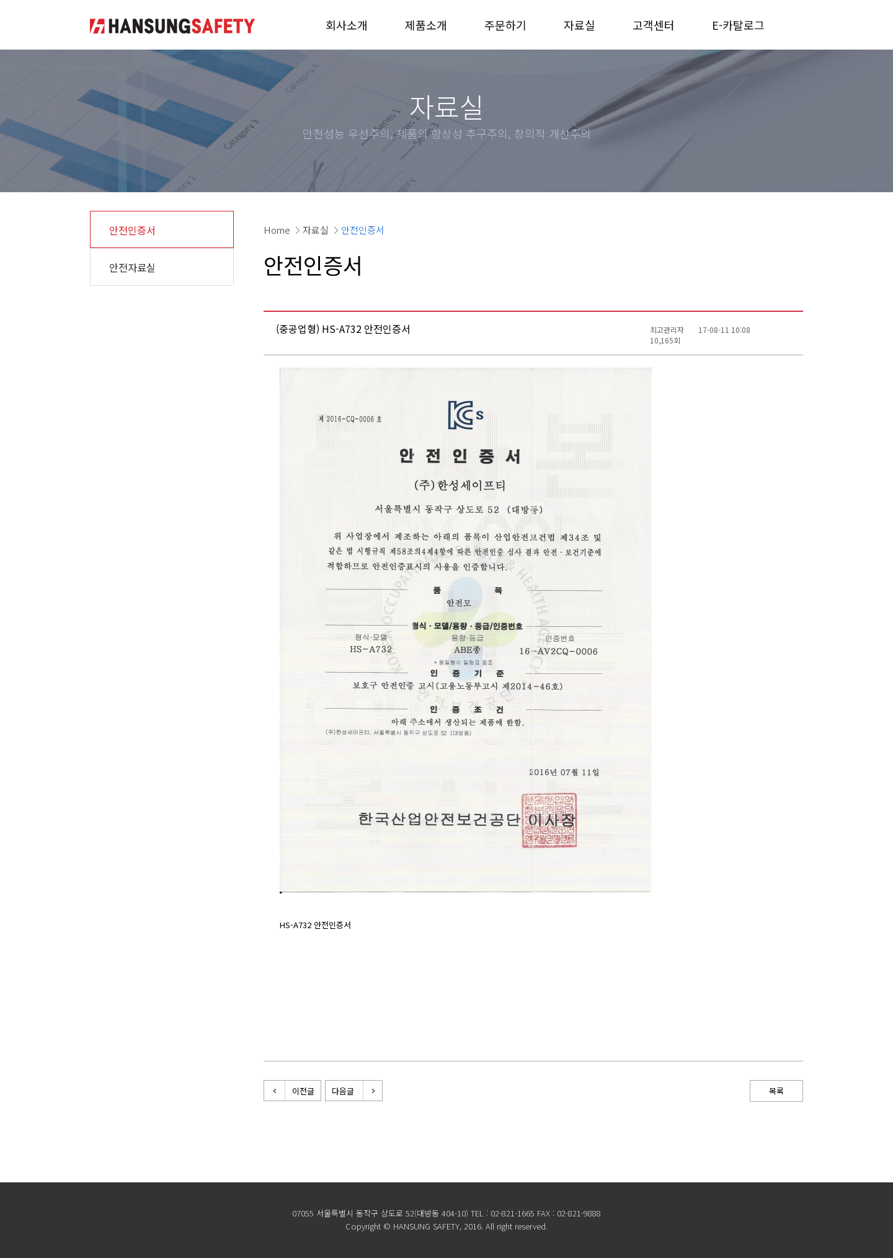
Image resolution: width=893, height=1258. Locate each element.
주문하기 (505, 25)
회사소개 (347, 25)
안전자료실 (132, 267)
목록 (776, 1091)
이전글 (303, 1091)
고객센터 (654, 25)
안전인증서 (132, 230)
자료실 (579, 25)
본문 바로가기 (0, 0)
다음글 (343, 1091)
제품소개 (426, 25)
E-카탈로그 (738, 25)
